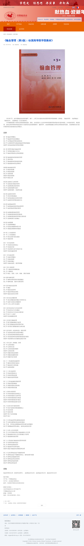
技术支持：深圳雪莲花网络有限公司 (48, 543)
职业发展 (9, 29)
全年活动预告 (77, 19)
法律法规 (43, 24)
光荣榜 (55, 24)
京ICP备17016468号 (50, 539)
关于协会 (19, 24)
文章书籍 (15, 34)
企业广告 (35, 515)
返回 (42, 505)
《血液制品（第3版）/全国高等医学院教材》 (17, 503)
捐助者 (28, 515)
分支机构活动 (69, 19)
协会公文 (40, 19)
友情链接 (21, 515)
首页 (8, 24)
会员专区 (21, 29)
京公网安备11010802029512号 (36, 539)
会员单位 (13, 515)
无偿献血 (52, 19)
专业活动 (66, 24)
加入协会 (60, 7)
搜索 (53, 7)
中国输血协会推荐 (60, 19)
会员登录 (67, 7)
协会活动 (31, 24)
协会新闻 (46, 19)
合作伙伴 (5, 515)
